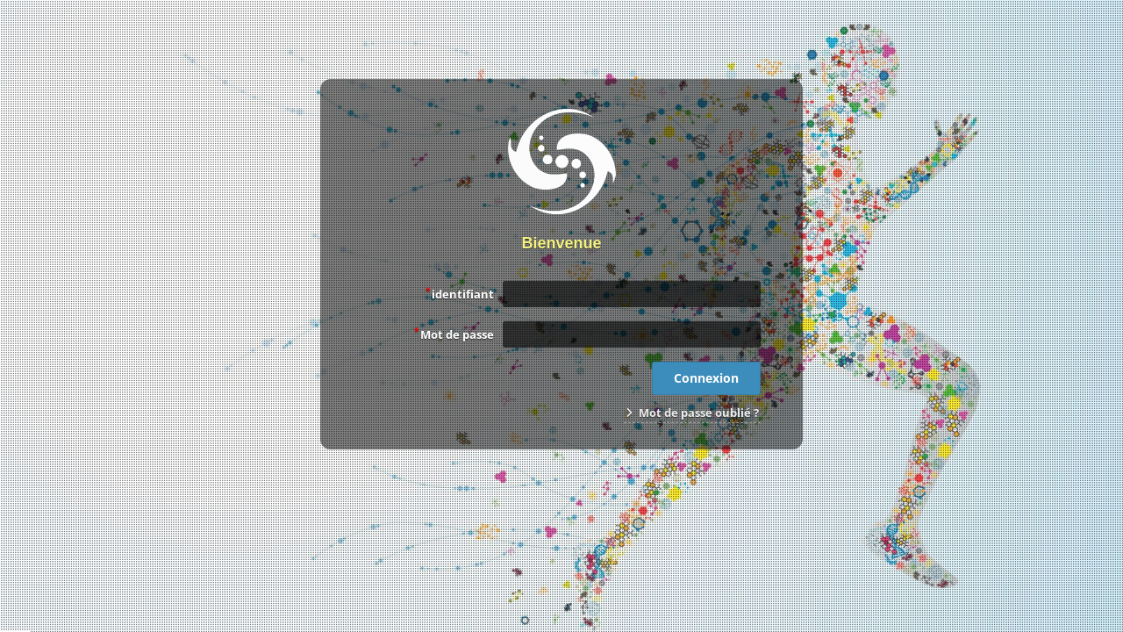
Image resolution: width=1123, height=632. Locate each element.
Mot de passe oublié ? (692, 412)
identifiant (460, 293)
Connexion (706, 378)
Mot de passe (454, 333)
